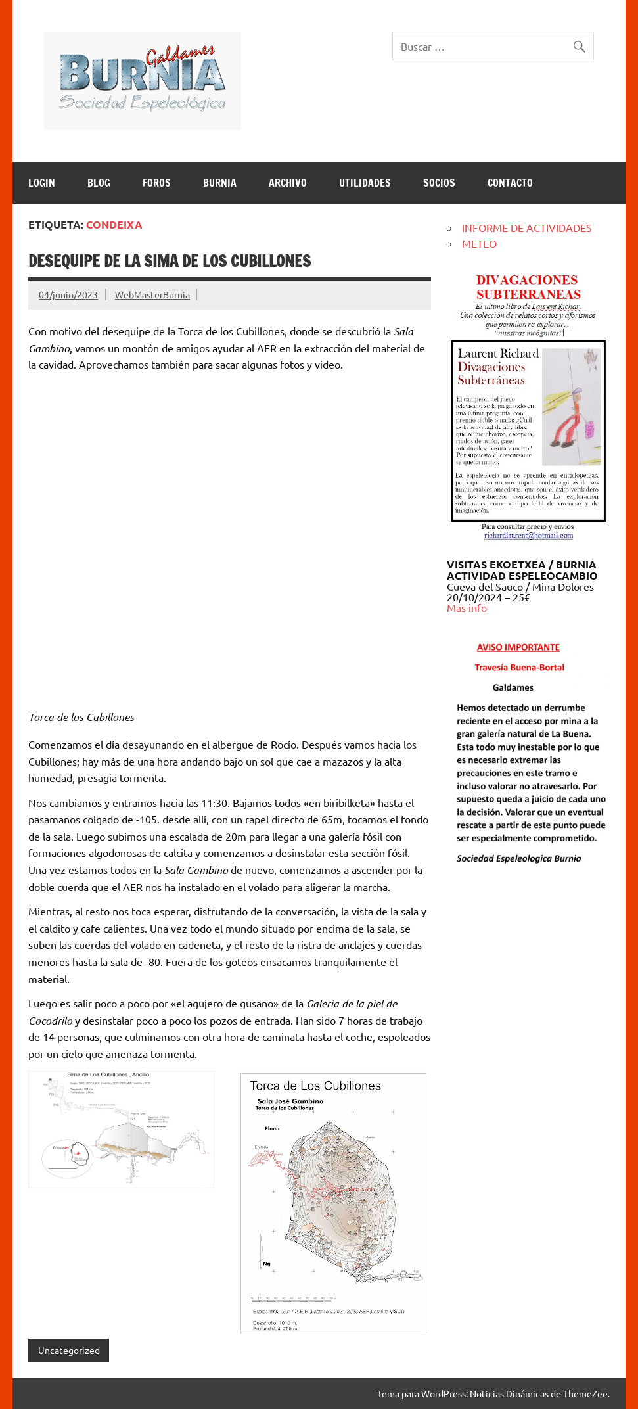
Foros (157, 182)
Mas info (467, 607)
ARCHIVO (288, 182)
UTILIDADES (365, 182)
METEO (479, 243)
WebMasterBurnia (152, 294)
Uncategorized (69, 1350)
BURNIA (220, 182)
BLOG (98, 182)
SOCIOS (439, 182)
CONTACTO (510, 182)
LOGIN (41, 182)
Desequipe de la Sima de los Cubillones (169, 261)
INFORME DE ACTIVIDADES (527, 227)
